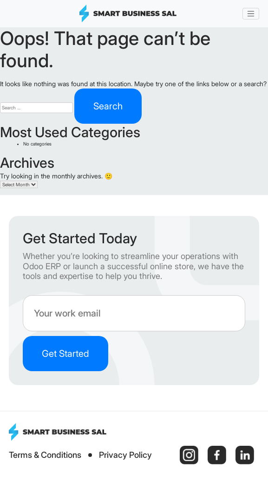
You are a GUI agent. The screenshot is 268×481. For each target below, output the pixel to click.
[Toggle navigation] (250, 14)
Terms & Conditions (45, 455)
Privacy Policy (125, 455)
